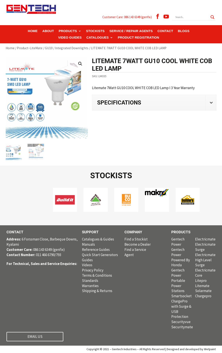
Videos (87, 265)
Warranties (90, 285)
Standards (90, 280)
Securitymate (182, 327)
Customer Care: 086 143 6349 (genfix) (127, 17)
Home (10, 48)
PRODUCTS (68, 31)
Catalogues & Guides (98, 239)
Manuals (88, 244)
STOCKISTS (95, 31)
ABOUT (48, 31)
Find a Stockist (136, 239)
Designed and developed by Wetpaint (191, 349)
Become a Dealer (137, 244)
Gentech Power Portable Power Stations (178, 280)
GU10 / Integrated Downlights (66, 48)
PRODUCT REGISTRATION (138, 37)
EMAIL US (35, 336)
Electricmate (205, 239)
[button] (80, 64)
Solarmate (203, 290)
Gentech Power (177, 242)
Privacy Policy (92, 270)
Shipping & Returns (97, 290)
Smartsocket (181, 296)
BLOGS (183, 31)
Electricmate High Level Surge (205, 260)
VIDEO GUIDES (70, 37)
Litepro (201, 280)
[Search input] (191, 17)
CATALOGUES (98, 37)
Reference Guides (96, 249)
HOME (33, 31)
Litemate (202, 285)
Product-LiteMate (29, 48)
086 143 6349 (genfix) (36, 249)
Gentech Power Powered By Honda (180, 257)
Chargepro (203, 296)
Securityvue (181, 321)
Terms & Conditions (97, 275)
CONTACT (165, 31)
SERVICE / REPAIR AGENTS (131, 31)
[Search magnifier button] (212, 17)
